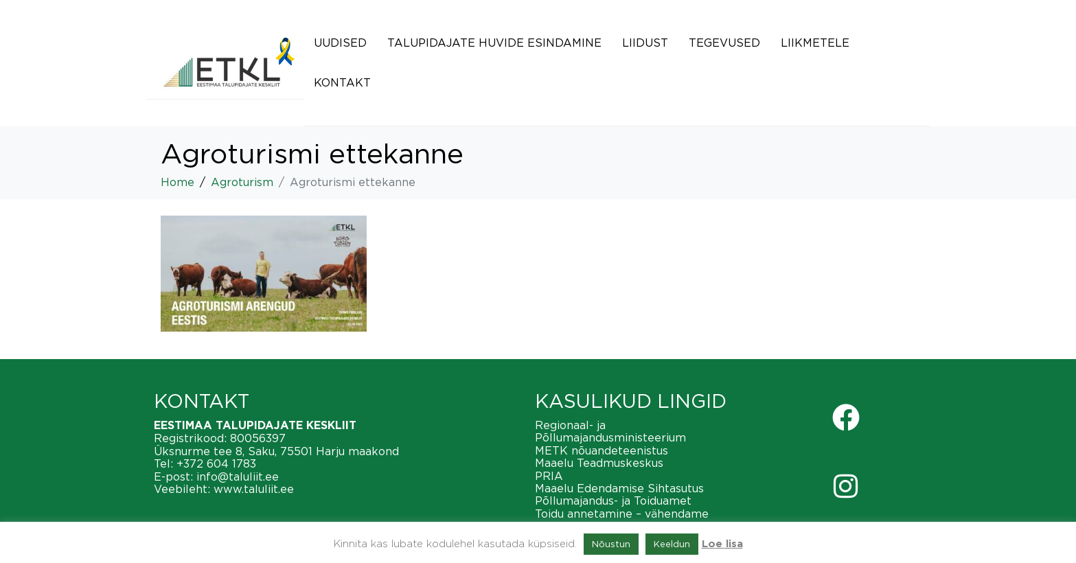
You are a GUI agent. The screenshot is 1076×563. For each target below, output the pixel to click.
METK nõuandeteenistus (601, 450)
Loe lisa (722, 544)
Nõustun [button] (611, 544)
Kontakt (342, 82)
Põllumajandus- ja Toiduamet (613, 500)
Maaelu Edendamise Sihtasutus (619, 488)
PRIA (549, 476)
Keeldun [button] (672, 544)
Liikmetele (815, 42)
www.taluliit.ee (254, 489)
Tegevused (724, 42)
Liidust (645, 42)
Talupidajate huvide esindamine (494, 42)
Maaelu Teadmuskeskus (599, 463)
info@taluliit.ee (237, 476)
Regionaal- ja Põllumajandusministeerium (610, 431)
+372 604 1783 (216, 463)
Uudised (340, 42)
